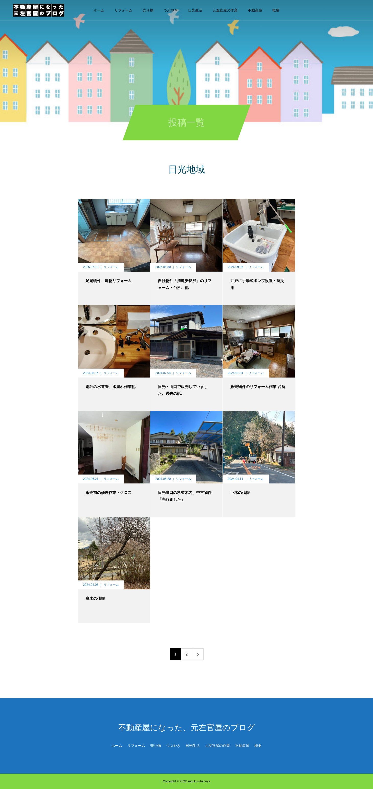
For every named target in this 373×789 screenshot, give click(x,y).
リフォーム (123, 10)
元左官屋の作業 (225, 10)
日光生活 (195, 10)
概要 (275, 10)
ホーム (99, 10)
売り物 (148, 10)
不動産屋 (255, 10)
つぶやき (171, 10)
